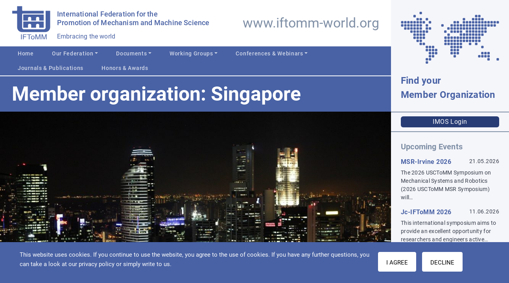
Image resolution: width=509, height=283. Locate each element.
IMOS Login (450, 121)
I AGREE (397, 262)
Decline (442, 262)
